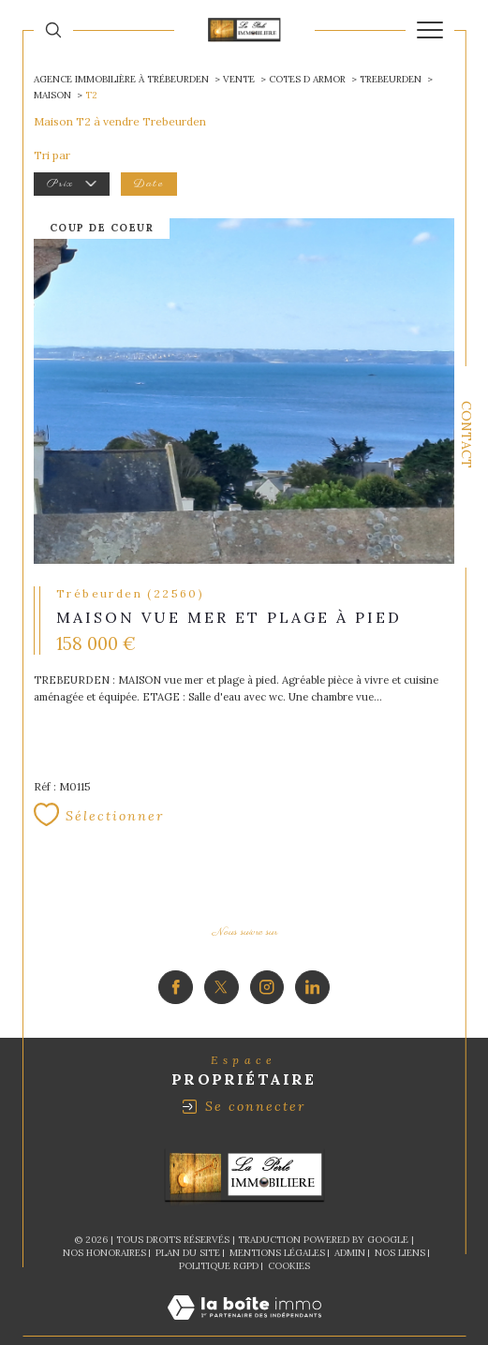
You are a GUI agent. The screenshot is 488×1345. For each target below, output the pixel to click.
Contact (466, 434)
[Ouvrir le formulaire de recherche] (53, 30)
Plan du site (187, 1215)
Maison (52, 95)
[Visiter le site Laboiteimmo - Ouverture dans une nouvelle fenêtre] (244, 1289)
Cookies (289, 1228)
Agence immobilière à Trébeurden (121, 79)
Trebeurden (390, 79)
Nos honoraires (104, 1215)
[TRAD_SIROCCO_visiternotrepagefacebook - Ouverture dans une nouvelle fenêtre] (175, 950)
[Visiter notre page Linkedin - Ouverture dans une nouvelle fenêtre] (312, 950)
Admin (349, 1215)
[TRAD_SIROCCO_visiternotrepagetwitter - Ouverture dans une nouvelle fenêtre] (221, 950)
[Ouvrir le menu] (430, 30)
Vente (239, 79)
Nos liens (400, 1215)
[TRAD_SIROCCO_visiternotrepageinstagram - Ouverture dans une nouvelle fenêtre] (267, 950)
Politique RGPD (219, 1228)
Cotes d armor (307, 79)
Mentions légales (277, 1215)
